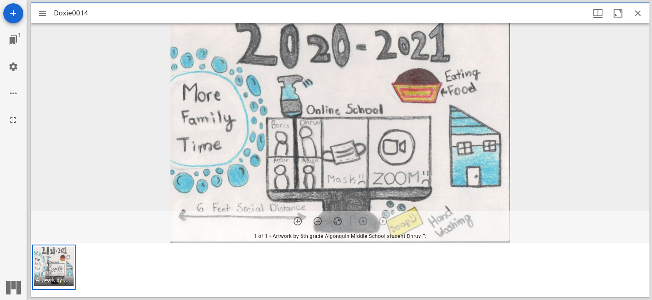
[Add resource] (13, 13)
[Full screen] (13, 120)
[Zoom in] (298, 221)
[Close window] (638, 13)
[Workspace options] (13, 93)
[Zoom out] (318, 221)
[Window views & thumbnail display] (598, 13)
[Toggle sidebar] (42, 13)
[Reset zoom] (338, 221)
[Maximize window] (618, 13)
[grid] (340, 270)
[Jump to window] (13, 40)
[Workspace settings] (13, 67)
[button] (54, 267)
